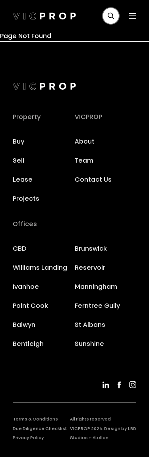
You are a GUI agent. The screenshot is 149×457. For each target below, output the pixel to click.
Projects (26, 199)
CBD (20, 249)
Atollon (100, 438)
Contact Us (93, 180)
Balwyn (24, 325)
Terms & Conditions (35, 419)
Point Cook (30, 306)
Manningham (96, 287)
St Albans (90, 325)
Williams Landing (40, 268)
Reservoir (90, 268)
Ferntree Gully (97, 306)
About (85, 142)
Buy (18, 142)
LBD (132, 429)
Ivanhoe (26, 287)
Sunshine (89, 344)
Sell (18, 161)
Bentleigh (28, 344)
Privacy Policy (28, 438)
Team (84, 161)
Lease (23, 180)
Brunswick (91, 249)
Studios (79, 438)
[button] (111, 16)
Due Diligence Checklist (40, 429)
